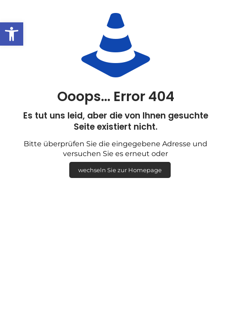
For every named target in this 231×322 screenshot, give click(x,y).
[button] (11, 34)
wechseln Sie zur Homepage (120, 170)
